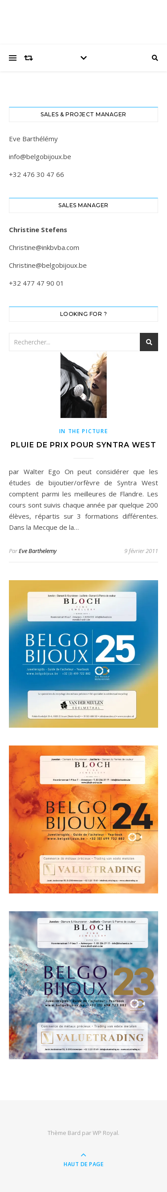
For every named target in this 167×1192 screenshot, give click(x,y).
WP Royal (105, 1133)
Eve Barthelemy (38, 551)
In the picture (83, 431)
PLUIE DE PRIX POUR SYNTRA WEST (83, 445)
